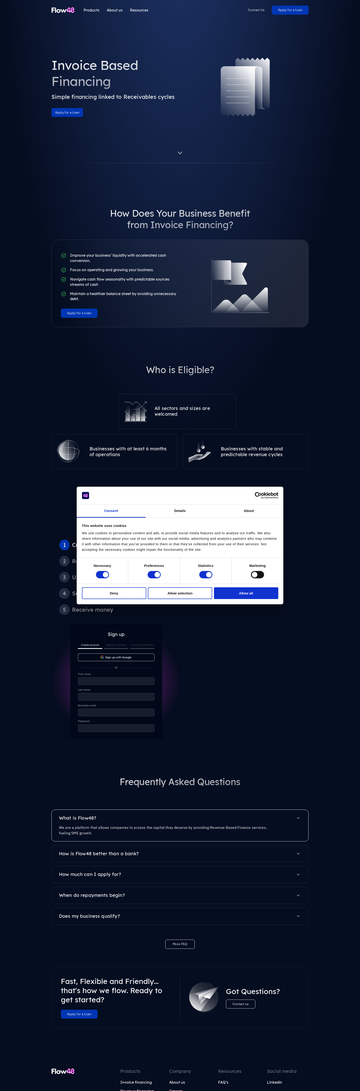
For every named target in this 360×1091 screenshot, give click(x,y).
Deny (114, 593)
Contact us (241, 915)
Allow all (246, 593)
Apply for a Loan (290, 10)
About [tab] (249, 511)
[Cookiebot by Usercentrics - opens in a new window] (258, 495)
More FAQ (180, 855)
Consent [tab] (111, 511)
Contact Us (256, 10)
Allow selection (179, 593)
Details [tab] (180, 511)
